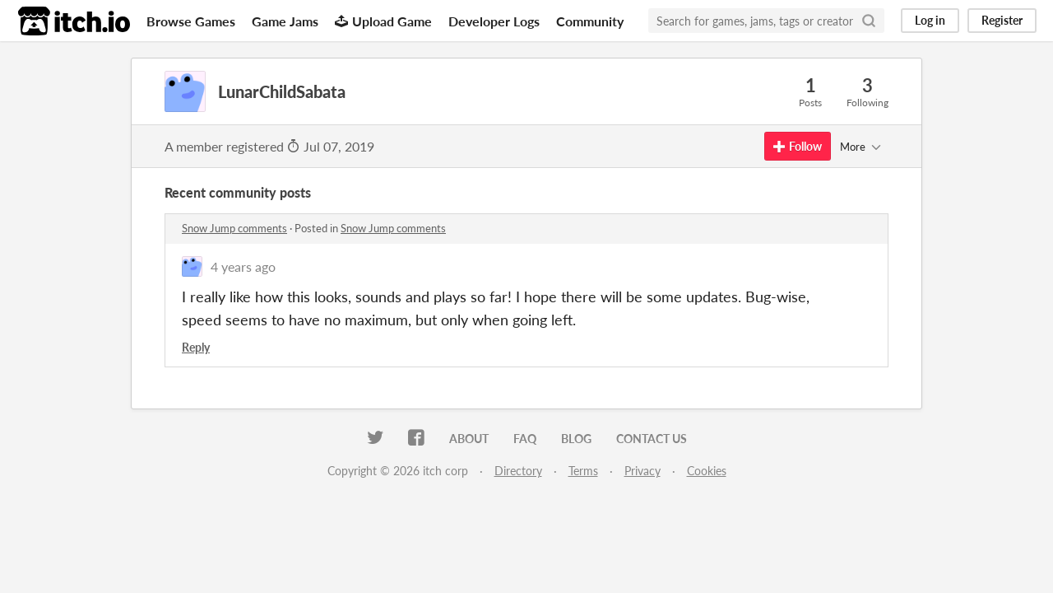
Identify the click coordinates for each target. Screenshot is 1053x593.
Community (590, 21)
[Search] (868, 20)
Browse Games (190, 21)
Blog (576, 439)
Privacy (642, 471)
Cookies (706, 471)
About (469, 439)
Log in (930, 20)
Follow (797, 146)
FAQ (524, 439)
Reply (196, 347)
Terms (583, 471)
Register (1002, 20)
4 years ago (243, 266)
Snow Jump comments (234, 228)
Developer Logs (494, 21)
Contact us (651, 439)
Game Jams (285, 21)
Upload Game (383, 21)
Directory (518, 471)
